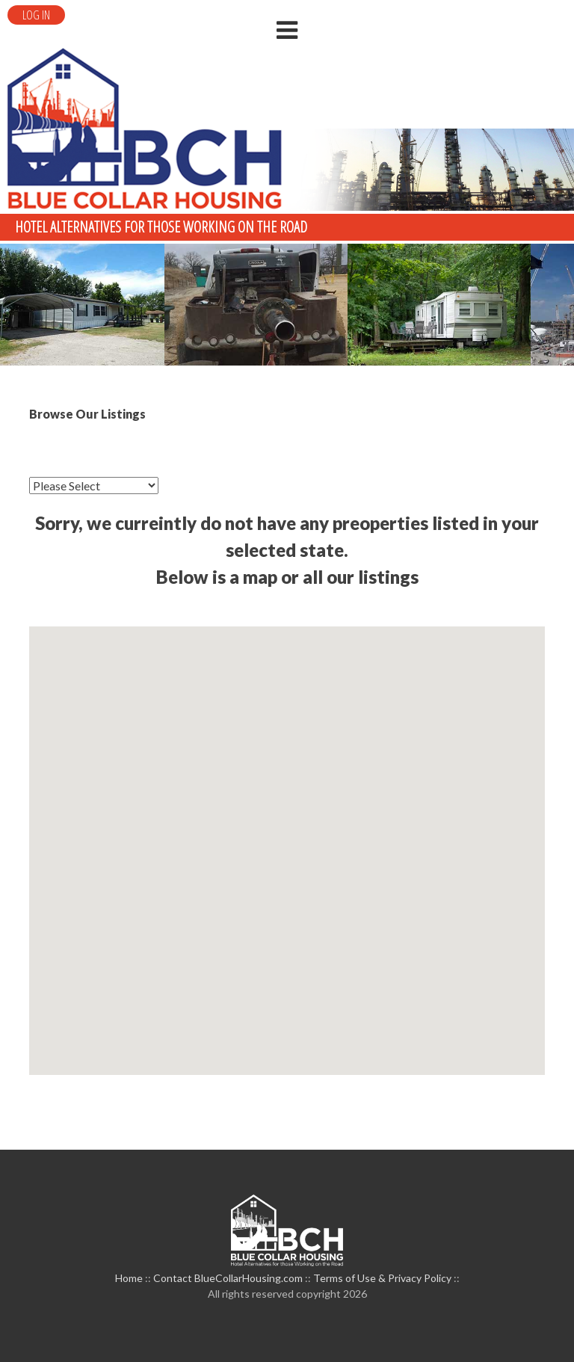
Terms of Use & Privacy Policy (382, 1278)
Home (129, 1278)
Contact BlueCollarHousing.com (228, 1278)
